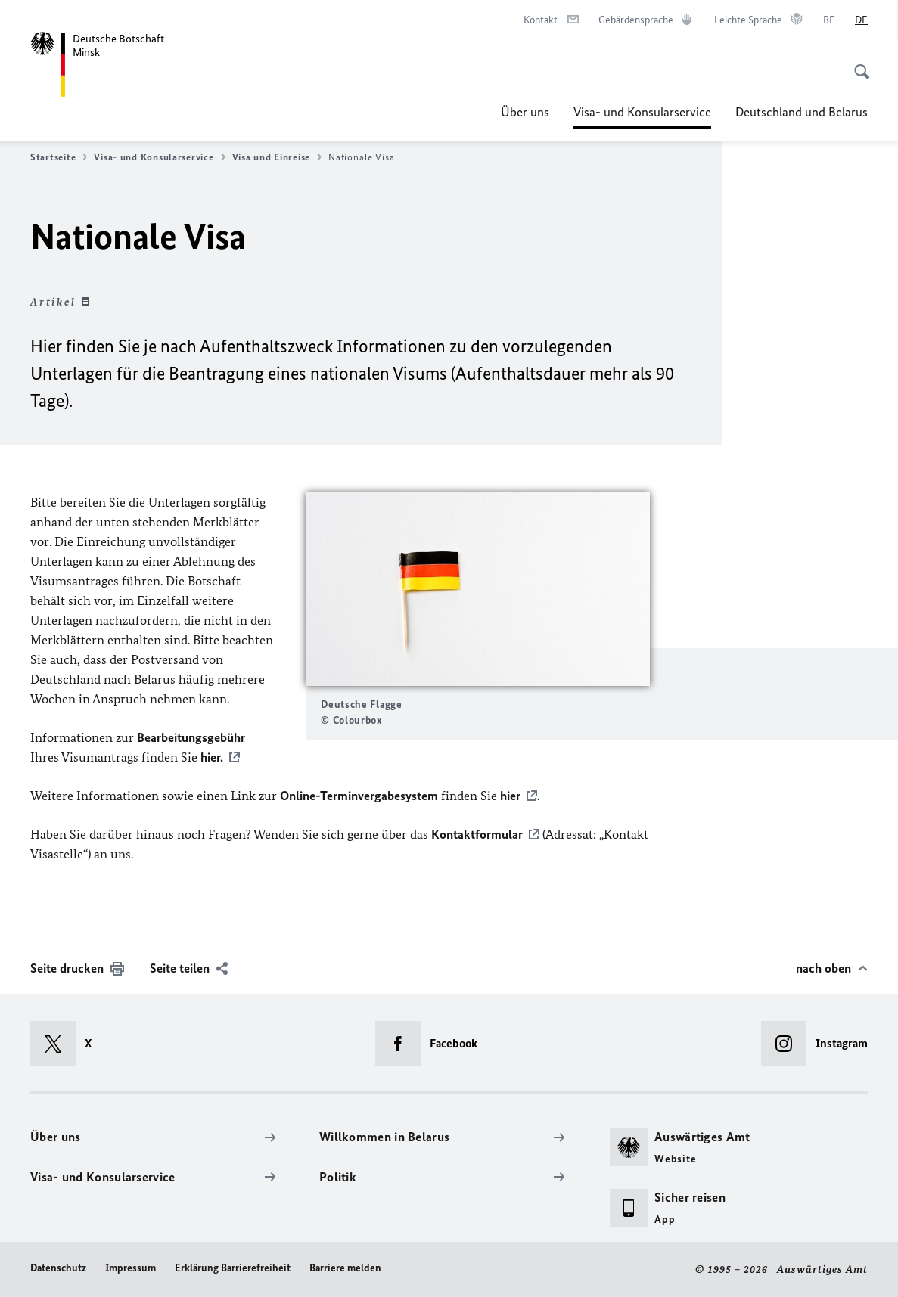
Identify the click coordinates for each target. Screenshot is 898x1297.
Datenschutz (58, 1267)
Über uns (525, 111)
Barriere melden (345, 1267)
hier (510, 795)
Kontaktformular (477, 834)
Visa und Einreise (277, 157)
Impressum (130, 1267)
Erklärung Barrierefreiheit (233, 1267)
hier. (211, 757)
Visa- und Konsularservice (642, 112)
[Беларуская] (829, 20)
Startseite (58, 157)
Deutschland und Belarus (801, 111)
